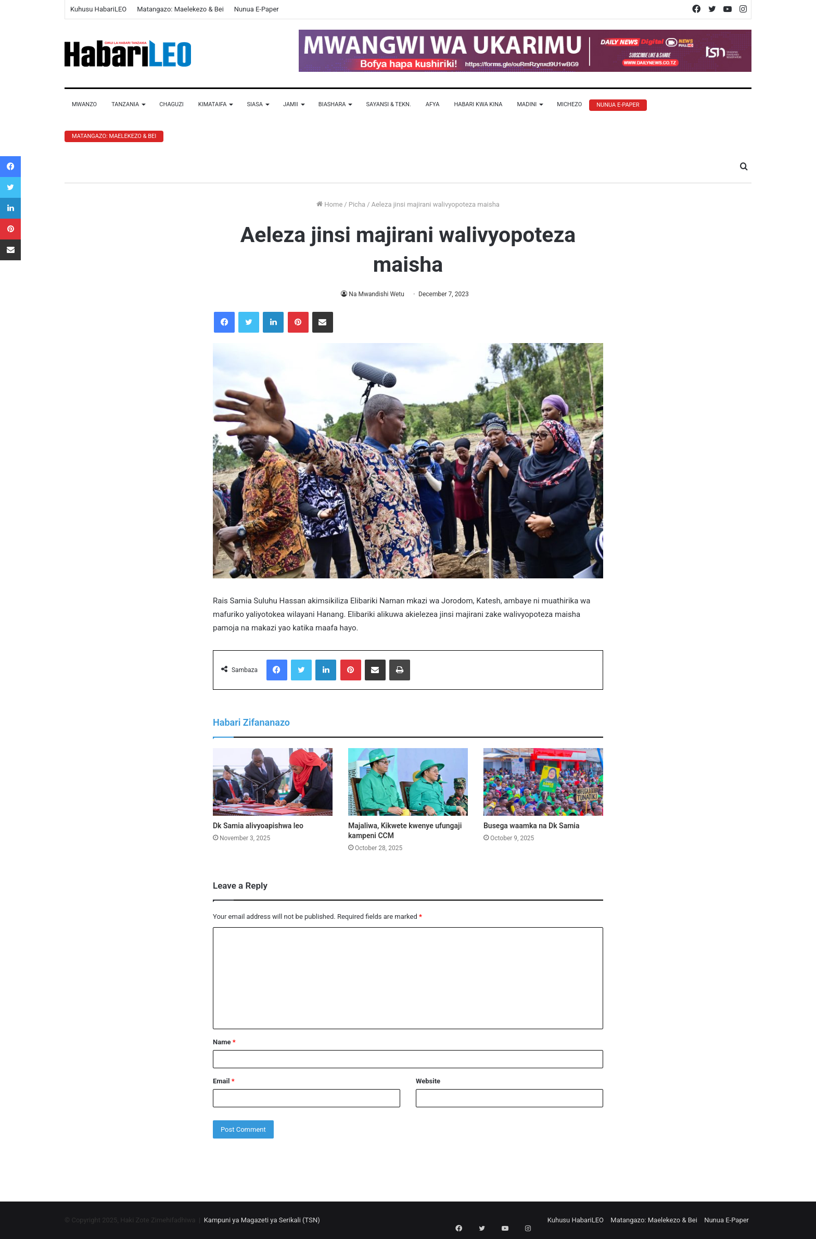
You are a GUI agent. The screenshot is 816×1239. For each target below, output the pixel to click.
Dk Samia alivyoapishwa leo (258, 825)
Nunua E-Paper (256, 9)
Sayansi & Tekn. (388, 104)
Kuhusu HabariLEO (98, 9)
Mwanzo (84, 104)
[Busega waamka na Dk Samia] (543, 782)
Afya (433, 104)
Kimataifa (212, 104)
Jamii (290, 104)
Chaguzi (171, 104)
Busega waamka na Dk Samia (531, 825)
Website (428, 1081)
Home (329, 204)
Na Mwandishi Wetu (376, 294)
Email (224, 1081)
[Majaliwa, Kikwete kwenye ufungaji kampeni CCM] (408, 782)
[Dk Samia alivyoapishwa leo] (273, 782)
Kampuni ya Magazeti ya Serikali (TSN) (262, 1220)
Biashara (332, 104)
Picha (357, 204)
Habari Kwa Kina (478, 104)
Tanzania (125, 104)
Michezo (569, 104)
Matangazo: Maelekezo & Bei (180, 9)
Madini (527, 104)
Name (224, 1042)
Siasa (255, 104)
